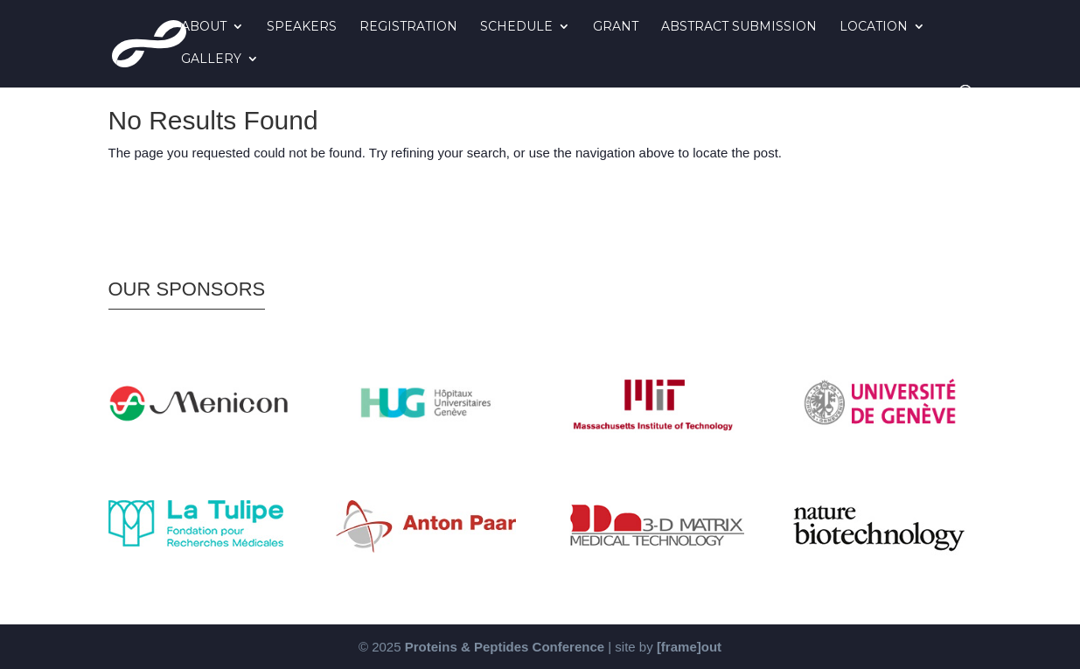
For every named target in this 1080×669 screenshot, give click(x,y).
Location (874, 27)
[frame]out (689, 646)
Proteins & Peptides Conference (504, 646)
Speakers (302, 27)
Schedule (516, 27)
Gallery (211, 59)
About (203, 27)
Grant (615, 27)
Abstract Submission (739, 27)
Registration (408, 27)
